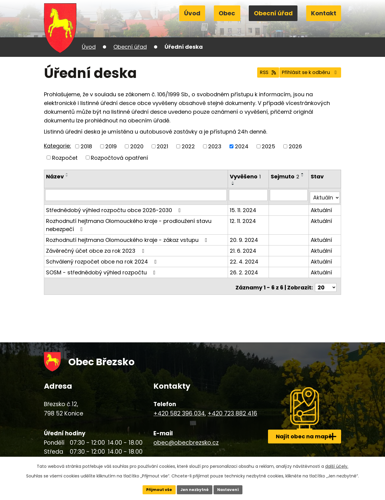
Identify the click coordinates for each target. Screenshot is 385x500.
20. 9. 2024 (245, 237)
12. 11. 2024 (244, 218)
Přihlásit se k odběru (305, 73)
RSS (253, 73)
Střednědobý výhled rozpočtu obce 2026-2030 (114, 207)
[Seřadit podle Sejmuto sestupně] (275, 184)
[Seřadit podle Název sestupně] (67, 176)
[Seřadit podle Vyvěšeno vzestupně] (234, 182)
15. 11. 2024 (244, 207)
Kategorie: (57, 146)
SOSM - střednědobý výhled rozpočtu (102, 269)
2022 (188, 146)
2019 (111, 146)
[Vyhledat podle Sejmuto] (289, 195)
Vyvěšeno (246, 176)
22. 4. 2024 (245, 258)
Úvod (192, 13)
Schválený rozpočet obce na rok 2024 (102, 258)
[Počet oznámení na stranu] (326, 282)
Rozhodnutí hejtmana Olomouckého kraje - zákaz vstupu (128, 237)
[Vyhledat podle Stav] (325, 195)
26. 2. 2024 (245, 269)
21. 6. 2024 (244, 248)
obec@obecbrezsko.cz (179, 437)
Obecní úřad (273, 13)
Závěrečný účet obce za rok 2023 (96, 248)
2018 (86, 146)
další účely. (336, 465)
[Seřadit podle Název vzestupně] (67, 173)
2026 (295, 146)
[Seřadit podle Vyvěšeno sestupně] (234, 184)
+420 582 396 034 (173, 408)
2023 (214, 146)
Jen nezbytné (195, 489)
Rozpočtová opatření (119, 157)
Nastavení (232, 489)
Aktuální (322, 207)
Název (55, 176)
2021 (162, 146)
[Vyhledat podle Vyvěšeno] (249, 195)
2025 (268, 146)
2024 (241, 146)
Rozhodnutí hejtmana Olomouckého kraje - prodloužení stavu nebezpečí (128, 222)
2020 (136, 146)
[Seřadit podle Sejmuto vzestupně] (275, 182)
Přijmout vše (155, 489)
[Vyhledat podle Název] (136, 195)
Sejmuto (286, 176)
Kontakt (323, 13)
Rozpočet (65, 157)
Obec (227, 13)
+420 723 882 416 (226, 408)
